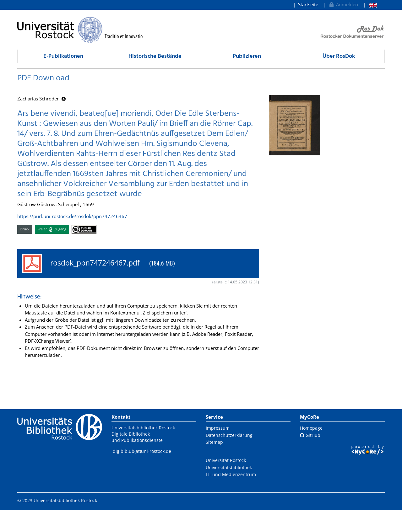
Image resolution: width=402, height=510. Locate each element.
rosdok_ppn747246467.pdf (98, 263)
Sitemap (214, 442)
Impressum (218, 428)
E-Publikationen (63, 56)
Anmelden (343, 4)
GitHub (310, 435)
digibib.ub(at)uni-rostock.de (142, 451)
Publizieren (247, 56)
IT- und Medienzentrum (231, 474)
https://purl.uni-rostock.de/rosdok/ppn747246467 (72, 216)
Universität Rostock (226, 460)
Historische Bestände (155, 56)
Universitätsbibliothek (229, 467)
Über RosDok (339, 56)
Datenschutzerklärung (229, 435)
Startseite (308, 4)
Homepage (311, 428)
